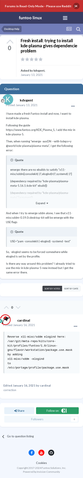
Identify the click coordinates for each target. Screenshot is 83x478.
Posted (22, 105)
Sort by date (71, 288)
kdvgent (39, 70)
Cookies (41, 463)
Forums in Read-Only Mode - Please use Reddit (38, 6)
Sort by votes (52, 288)
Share (19, 410)
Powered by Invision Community (41, 471)
